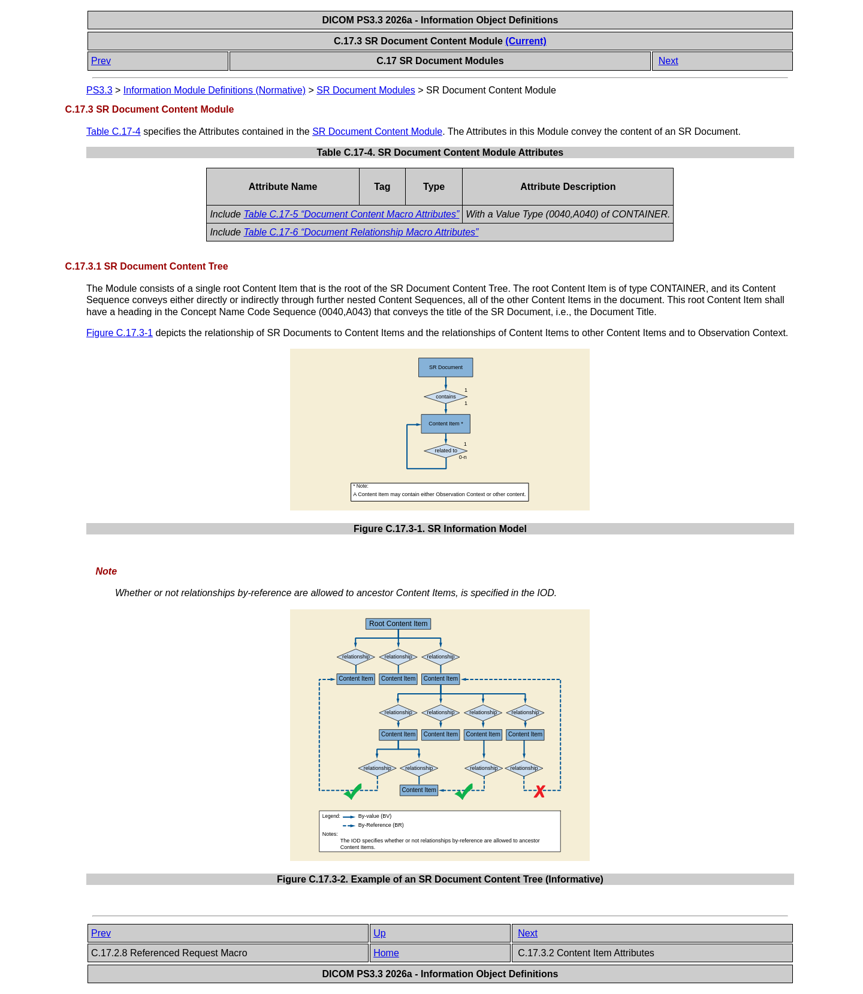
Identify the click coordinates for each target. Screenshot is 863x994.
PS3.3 (99, 90)
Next (668, 61)
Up (379, 933)
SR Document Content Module (377, 131)
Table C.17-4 (113, 131)
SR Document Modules (365, 90)
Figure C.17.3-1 (119, 333)
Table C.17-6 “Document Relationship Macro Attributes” (360, 232)
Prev (101, 61)
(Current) (525, 41)
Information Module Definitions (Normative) (214, 90)
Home (386, 953)
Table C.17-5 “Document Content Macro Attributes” (351, 214)
